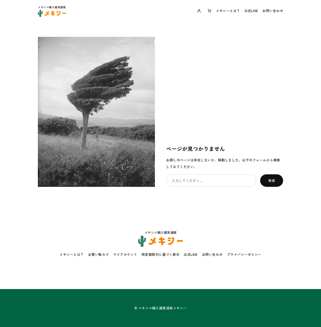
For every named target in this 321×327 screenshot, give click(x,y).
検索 (271, 180)
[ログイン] (199, 10)
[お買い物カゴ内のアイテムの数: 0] (209, 10)
